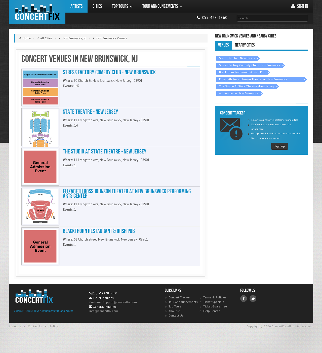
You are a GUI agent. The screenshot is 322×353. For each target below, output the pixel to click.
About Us (15, 339)
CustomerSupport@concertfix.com (113, 315)
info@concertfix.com (103, 323)
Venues (223, 45)
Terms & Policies (214, 310)
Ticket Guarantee (215, 319)
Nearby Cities (245, 45)
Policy (54, 339)
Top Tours (175, 319)
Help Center (211, 323)
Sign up (279, 146)
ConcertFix (37, 12)
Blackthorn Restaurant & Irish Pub (242, 72)
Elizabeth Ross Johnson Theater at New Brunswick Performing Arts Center (253, 79)
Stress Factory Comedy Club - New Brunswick (249, 65)
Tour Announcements (183, 314)
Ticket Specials (213, 314)
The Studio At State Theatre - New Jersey (246, 86)
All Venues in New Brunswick (238, 93)
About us (175, 323)
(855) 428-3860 (106, 305)
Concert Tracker (179, 310)
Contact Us (176, 328)
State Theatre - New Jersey (237, 58)
